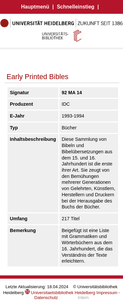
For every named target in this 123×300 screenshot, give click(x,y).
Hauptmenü (35, 7)
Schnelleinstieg (75, 7)
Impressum (106, 292)
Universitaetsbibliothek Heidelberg (60, 292)
